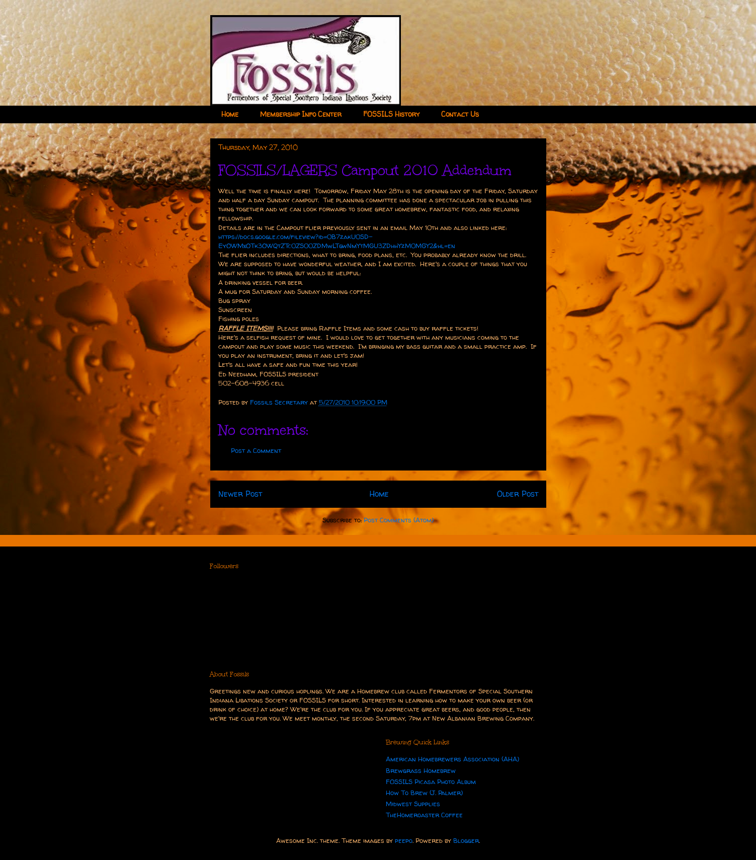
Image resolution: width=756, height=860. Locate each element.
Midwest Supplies (413, 803)
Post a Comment (256, 450)
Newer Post (240, 494)
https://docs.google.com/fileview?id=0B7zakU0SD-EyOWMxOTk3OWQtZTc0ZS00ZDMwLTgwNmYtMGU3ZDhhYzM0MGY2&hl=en (336, 241)
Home (229, 114)
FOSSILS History (391, 114)
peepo (403, 840)
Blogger (466, 840)
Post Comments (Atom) (399, 519)
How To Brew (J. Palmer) (424, 792)
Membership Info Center (301, 114)
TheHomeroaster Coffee (424, 814)
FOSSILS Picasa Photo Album (431, 781)
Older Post (517, 494)
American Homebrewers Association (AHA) (452, 758)
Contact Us (460, 114)
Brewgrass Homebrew (421, 770)
